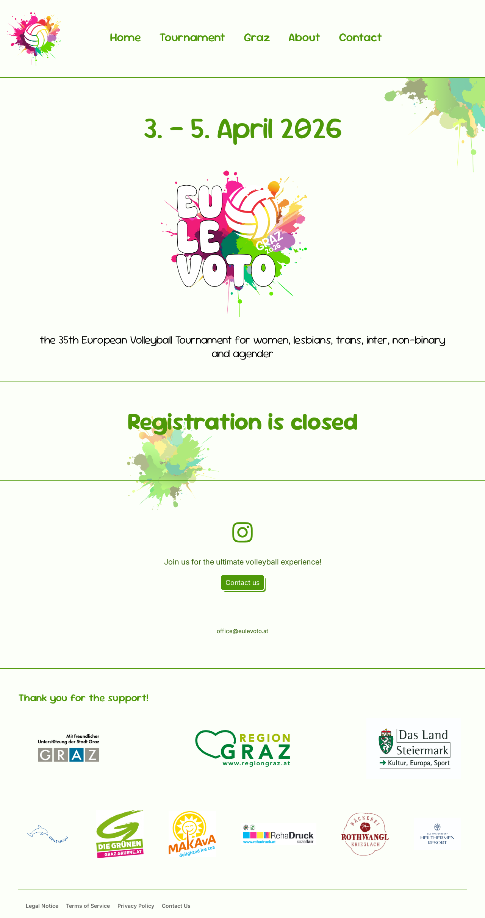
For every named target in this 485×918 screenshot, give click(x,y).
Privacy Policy (135, 905)
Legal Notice (42, 905)
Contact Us (176, 905)
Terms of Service (88, 905)
